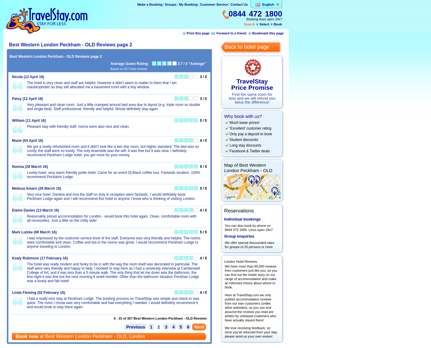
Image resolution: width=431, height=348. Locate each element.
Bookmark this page (268, 33)
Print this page (198, 33)
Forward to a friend (231, 33)
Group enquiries (239, 236)
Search (249, 24)
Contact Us (239, 4)
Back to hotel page (246, 47)
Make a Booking (150, 4)
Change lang (277, 4)
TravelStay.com (46, 21)
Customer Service (214, 4)
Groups (171, 4)
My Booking (188, 4)
